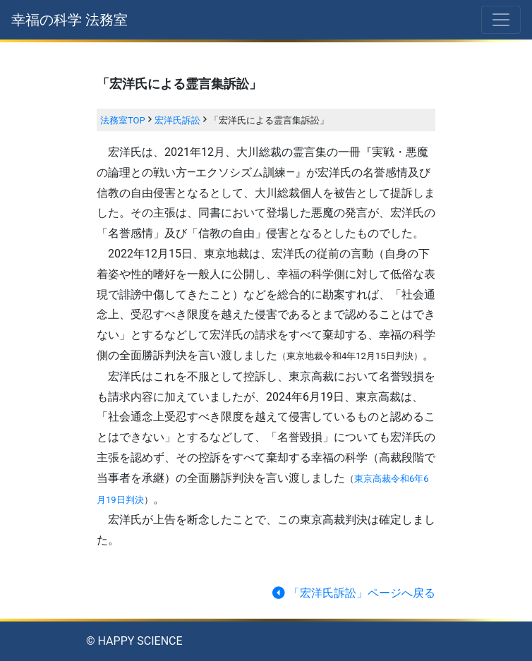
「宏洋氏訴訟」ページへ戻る (352, 593)
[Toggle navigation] (501, 20)
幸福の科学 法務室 (69, 19)
